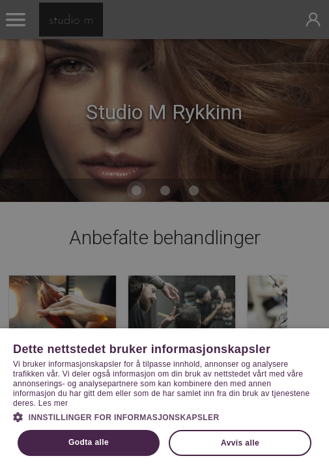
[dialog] (164, 234)
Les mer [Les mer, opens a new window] (53, 403)
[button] (164, 416)
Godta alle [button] (88, 442)
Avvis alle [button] (240, 443)
